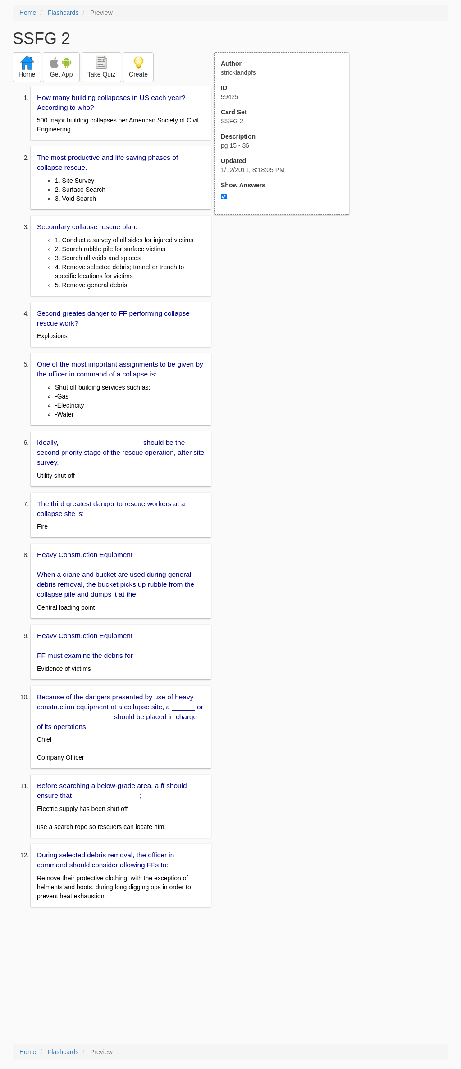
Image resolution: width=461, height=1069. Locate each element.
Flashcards (63, 12)
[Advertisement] (286, 303)
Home (27, 12)
